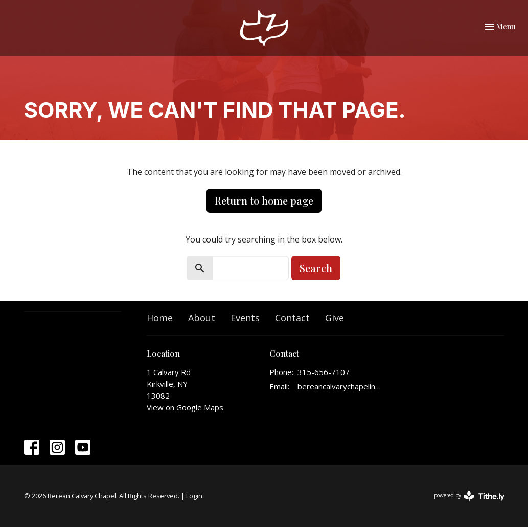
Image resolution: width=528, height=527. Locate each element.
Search (316, 268)
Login (194, 495)
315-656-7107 (323, 372)
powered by (469, 496)
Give (334, 318)
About (201, 318)
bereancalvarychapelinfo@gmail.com (339, 386)
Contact (292, 318)
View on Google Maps (185, 407)
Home (160, 318)
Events (245, 318)
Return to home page (264, 200)
